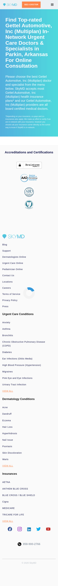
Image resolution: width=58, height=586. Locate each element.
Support (6, 251)
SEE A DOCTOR (31, 5)
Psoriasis (7, 446)
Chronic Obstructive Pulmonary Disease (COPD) (23, 344)
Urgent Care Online (12, 263)
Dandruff (7, 414)
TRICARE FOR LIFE (13, 514)
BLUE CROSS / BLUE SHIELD (18, 495)
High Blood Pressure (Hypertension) (21, 365)
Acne (5, 407)
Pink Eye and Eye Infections (17, 378)
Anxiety (6, 322)
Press (5, 306)
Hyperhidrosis (9, 433)
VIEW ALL (7, 391)
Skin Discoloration (12, 453)
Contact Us (8, 275)
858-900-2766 (29, 544)
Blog (4, 244)
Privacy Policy (9, 300)
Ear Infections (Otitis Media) (17, 358)
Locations (7, 282)
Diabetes (7, 352)
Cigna (5, 501)
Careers (6, 288)
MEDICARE (8, 508)
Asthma (6, 329)
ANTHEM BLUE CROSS (15, 489)
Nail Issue (7, 440)
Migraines (7, 371)
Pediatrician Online (12, 269)
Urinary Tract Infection (14, 384)
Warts (5, 459)
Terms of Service (11, 294)
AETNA (6, 482)
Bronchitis (7, 335)
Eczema (6, 420)
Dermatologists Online (14, 257)
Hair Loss (7, 427)
